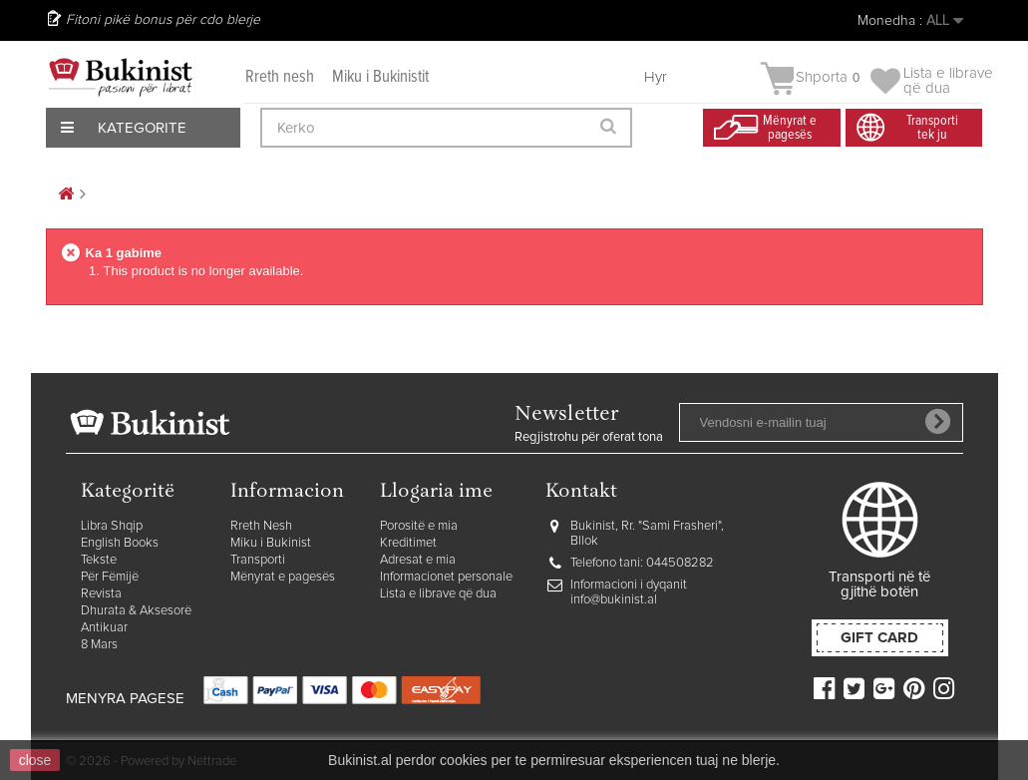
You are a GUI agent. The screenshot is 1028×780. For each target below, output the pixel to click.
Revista (101, 593)
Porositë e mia (419, 526)
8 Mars (99, 644)
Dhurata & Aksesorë (136, 610)
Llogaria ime (436, 492)
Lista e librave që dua (438, 593)
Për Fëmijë (110, 577)
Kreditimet (408, 543)
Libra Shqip (112, 526)
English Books (120, 543)
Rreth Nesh (261, 526)
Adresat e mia (418, 560)
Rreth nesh (279, 77)
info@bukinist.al (613, 599)
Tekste (99, 560)
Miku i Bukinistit (380, 77)
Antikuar (104, 627)
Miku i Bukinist (270, 543)
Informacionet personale (446, 577)
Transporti (257, 560)
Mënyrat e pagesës (282, 577)
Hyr (655, 77)
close (35, 760)
